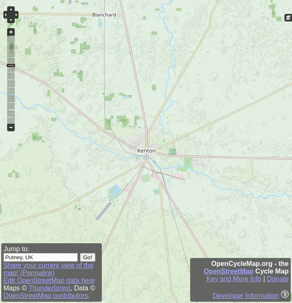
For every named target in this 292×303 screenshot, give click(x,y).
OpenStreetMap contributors (45, 295)
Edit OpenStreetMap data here (49, 280)
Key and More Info (234, 278)
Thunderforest (50, 288)
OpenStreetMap (228, 271)
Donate (278, 278)
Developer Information (246, 295)
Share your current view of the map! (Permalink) (48, 269)
